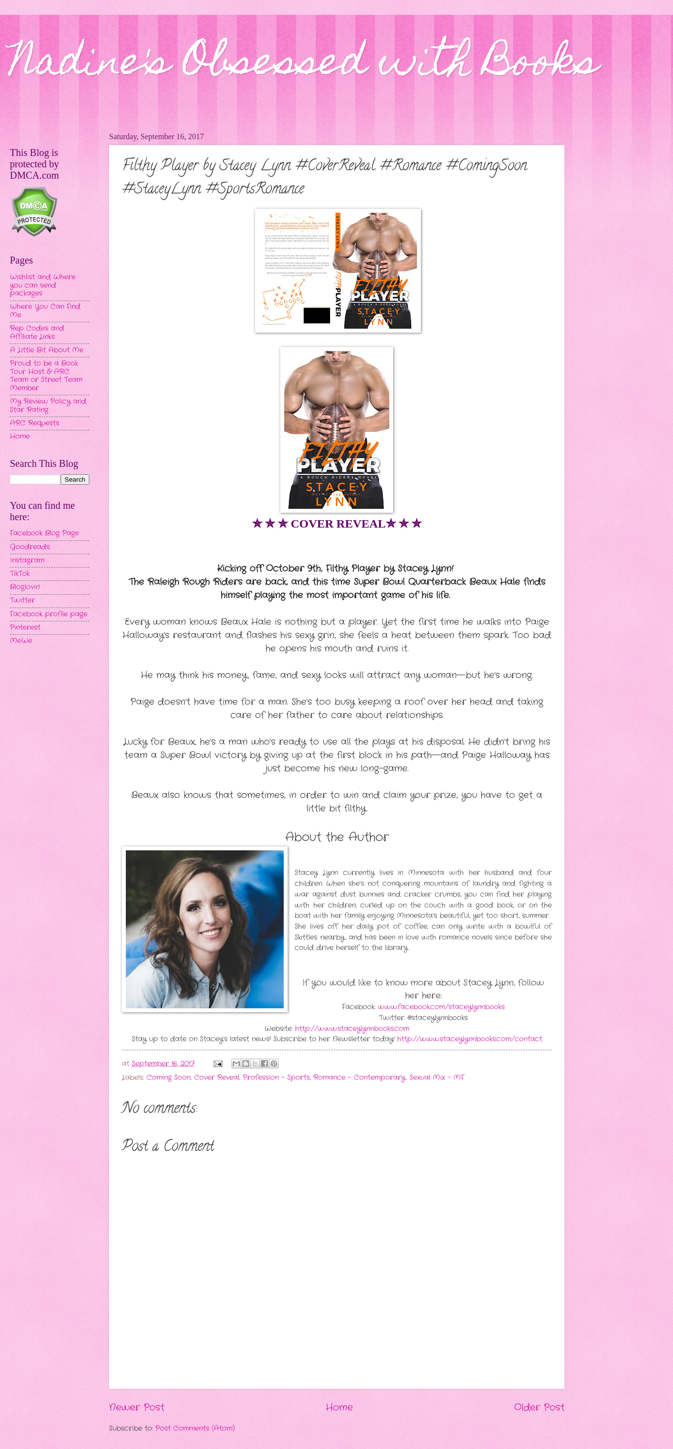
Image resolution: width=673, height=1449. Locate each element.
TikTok (20, 573)
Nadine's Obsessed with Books (304, 65)
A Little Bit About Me (46, 350)
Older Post (539, 1407)
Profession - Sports (276, 1077)
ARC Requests (34, 423)
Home (339, 1407)
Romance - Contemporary (359, 1077)
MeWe (21, 641)
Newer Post (136, 1407)
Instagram (27, 560)
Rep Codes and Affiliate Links (37, 333)
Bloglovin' (25, 587)
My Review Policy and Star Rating (48, 406)
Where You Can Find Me (45, 311)
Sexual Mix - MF (437, 1077)
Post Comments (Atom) (195, 1428)
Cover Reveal (216, 1077)
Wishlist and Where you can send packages (42, 285)
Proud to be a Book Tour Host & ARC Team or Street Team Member (46, 376)
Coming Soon (168, 1077)
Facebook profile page (48, 614)
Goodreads (30, 547)
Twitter (22, 600)
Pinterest (25, 627)
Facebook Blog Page (44, 533)
